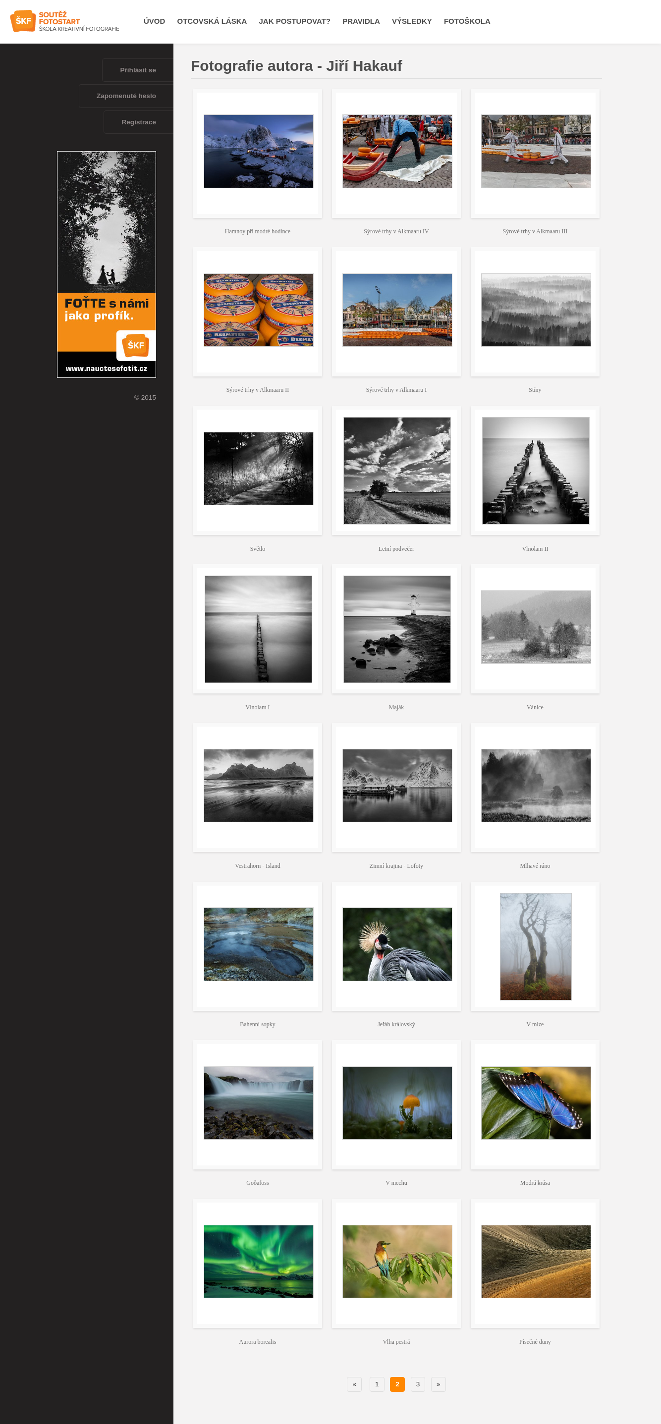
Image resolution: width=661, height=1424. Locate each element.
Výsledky (412, 21)
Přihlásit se (138, 70)
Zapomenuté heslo (126, 96)
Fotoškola (467, 21)
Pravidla (361, 21)
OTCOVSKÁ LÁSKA (212, 21)
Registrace (138, 122)
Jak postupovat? (294, 21)
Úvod (154, 21)
